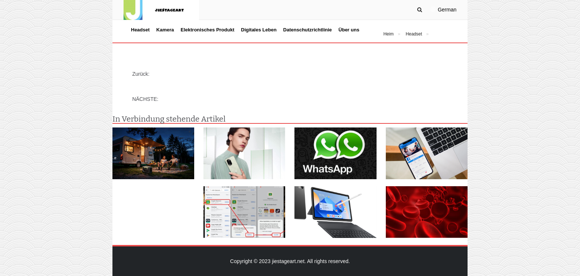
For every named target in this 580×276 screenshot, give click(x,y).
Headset (140, 30)
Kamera (165, 30)
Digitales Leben (259, 30)
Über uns (348, 30)
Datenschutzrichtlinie (307, 30)
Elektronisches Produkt (207, 30)
